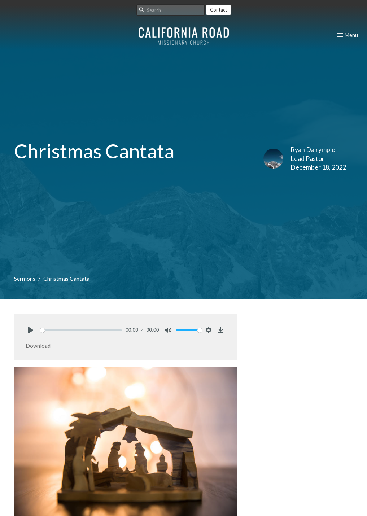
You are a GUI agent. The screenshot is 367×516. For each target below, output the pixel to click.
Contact (218, 10)
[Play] (30, 330)
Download (38, 345)
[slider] (81, 330)
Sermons (24, 278)
